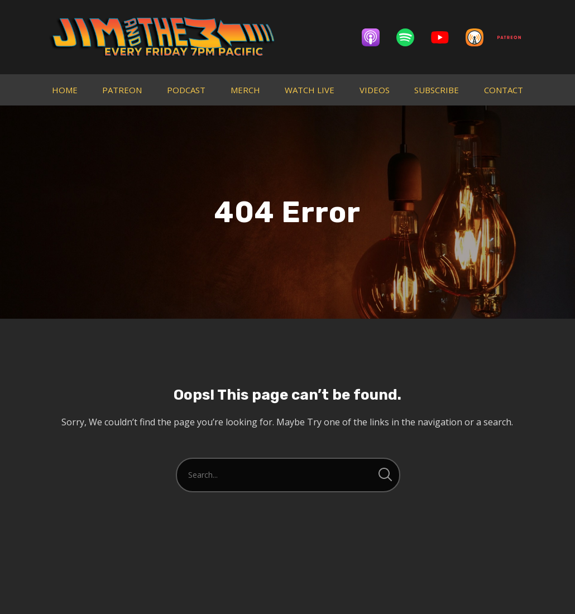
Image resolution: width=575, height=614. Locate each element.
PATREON (122, 89)
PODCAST (186, 89)
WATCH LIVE (309, 89)
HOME (65, 89)
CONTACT (503, 89)
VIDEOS (375, 89)
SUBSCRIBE (436, 89)
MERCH (245, 89)
